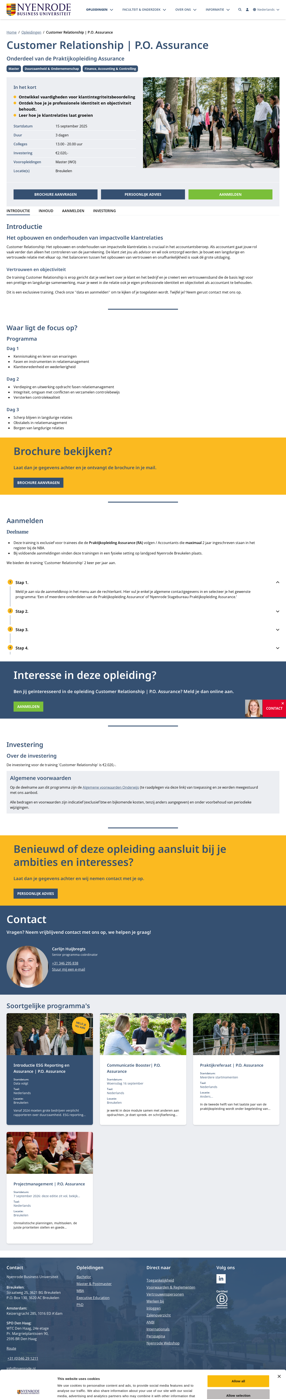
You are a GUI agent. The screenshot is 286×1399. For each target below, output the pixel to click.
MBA (80, 1290)
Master (15, 69)
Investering (104, 210)
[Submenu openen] (111, 9)
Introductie (18, 210)
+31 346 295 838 (65, 963)
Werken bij (155, 1301)
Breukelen (64, 170)
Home (12, 32)
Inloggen (153, 1308)
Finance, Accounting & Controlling (110, 69)
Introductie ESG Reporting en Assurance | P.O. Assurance (41, 1068)
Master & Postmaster (94, 1283)
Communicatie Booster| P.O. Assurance (134, 1068)
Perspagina (155, 1336)
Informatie (215, 9)
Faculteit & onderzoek (141, 9)
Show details (229, 1390)
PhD (80, 1304)
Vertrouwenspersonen (165, 1294)
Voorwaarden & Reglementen (170, 1287)
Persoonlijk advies (143, 194)
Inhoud (46, 210)
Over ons (183, 9)
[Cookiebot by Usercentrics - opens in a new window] (28, 1390)
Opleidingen (97, 9)
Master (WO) (66, 162)
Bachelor (84, 1276)
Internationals (158, 1329)
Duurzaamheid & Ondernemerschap (52, 69)
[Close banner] (279, 1347)
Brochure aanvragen (55, 194)
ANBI (150, 1322)
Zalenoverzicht (158, 1315)
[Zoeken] (240, 9)
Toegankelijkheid (160, 1280)
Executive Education (93, 1297)
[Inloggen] (247, 9)
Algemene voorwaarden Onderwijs (111, 787)
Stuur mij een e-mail (68, 969)
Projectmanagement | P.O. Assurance (49, 1183)
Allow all (238, 1352)
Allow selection (238, 1367)
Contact (274, 708)
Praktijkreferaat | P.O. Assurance (231, 1065)
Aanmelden (230, 194)
